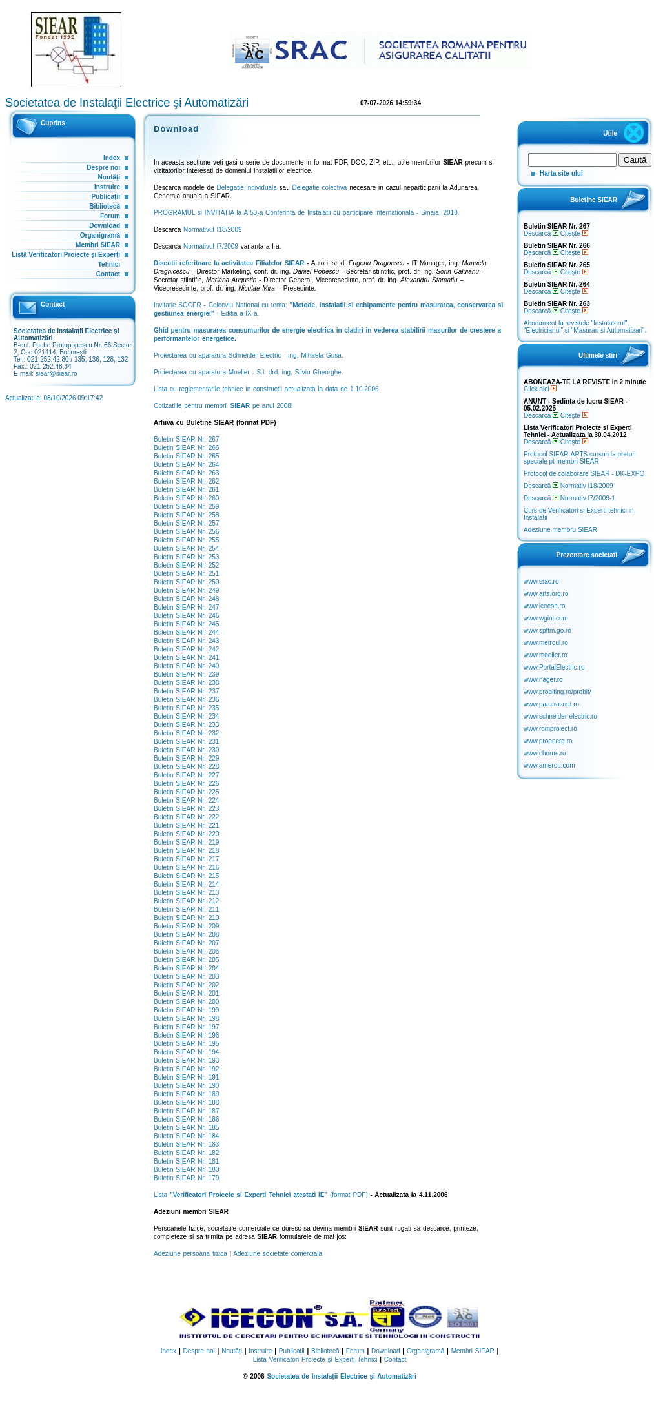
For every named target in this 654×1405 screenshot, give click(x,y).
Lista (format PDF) (261, 1194)
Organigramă (100, 235)
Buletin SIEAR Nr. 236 (186, 699)
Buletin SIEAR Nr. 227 (186, 775)
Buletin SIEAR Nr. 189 (186, 1094)
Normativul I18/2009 (212, 229)
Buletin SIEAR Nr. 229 (186, 758)
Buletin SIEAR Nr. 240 (186, 666)
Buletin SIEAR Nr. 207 (186, 943)
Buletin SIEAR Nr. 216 (186, 867)
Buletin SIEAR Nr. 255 (186, 540)
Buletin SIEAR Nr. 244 (186, 632)
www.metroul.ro (546, 642)
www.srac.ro (541, 581)
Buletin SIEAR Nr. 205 (186, 959)
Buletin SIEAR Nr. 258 (186, 514)
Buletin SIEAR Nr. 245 (186, 624)
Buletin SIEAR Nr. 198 (186, 1018)
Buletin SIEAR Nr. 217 (186, 859)
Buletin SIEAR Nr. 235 (186, 708)
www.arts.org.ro (546, 593)
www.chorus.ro (545, 753)
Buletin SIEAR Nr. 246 (186, 615)
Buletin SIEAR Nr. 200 (186, 1001)
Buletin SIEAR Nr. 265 (186, 456)
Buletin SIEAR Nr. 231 (186, 741)
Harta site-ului (561, 173)
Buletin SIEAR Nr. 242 (186, 649)
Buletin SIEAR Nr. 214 (186, 884)
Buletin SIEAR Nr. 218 (186, 850)
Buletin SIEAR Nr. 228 (186, 766)
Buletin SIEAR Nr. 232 (186, 733)
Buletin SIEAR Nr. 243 (186, 640)
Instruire (107, 186)
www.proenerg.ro (548, 740)
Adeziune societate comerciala (277, 1253)
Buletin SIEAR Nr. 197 (186, 1027)
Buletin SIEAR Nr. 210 (186, 917)
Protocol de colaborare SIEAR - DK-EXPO (584, 473)
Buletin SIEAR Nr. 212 (186, 901)
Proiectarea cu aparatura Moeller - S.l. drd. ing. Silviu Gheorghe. (248, 372)
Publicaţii (106, 196)
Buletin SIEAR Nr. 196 (186, 1035)
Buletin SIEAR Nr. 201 (186, 993)
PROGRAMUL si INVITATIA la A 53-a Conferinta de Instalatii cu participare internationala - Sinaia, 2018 (306, 212)
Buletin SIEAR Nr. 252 (186, 565)
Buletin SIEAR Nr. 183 (186, 1144)
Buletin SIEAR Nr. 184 (186, 1136)
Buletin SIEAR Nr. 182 (186, 1152)
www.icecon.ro (544, 606)
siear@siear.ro (56, 373)
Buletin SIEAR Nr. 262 (186, 481)
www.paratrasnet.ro (551, 704)
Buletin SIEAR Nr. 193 (186, 1060)
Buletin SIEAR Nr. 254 (186, 548)
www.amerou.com (549, 765)
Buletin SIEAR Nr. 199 (186, 1010)
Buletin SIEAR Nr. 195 (186, 1043)
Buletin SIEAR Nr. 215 (186, 875)
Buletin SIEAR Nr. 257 (186, 523)
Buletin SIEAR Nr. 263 (186, 473)
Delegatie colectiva (319, 187)
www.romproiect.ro (550, 728)
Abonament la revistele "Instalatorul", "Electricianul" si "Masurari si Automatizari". (585, 327)
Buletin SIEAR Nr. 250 (186, 582)
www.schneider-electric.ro (560, 716)
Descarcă (541, 233)
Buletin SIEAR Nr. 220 (186, 833)
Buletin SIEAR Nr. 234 (186, 716)
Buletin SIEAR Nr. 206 (186, 951)
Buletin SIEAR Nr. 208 (186, 934)
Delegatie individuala (247, 187)
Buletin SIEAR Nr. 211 (186, 909)
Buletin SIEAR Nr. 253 (186, 556)
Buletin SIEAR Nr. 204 (186, 968)
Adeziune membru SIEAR (560, 529)
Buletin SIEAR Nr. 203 (186, 976)
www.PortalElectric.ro (554, 667)
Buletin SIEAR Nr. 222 (186, 817)
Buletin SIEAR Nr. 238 (186, 682)
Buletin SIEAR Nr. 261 (186, 489)
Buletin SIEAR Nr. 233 (186, 724)
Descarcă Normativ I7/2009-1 (569, 498)
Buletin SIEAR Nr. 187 (186, 1110)
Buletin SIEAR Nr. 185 (186, 1127)
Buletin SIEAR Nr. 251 (186, 573)
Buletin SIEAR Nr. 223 (186, 808)
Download (104, 225)
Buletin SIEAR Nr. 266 (186, 447)
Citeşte (574, 233)
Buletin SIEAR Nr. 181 (186, 1161)
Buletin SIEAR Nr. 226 (186, 783)
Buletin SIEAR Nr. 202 (186, 985)
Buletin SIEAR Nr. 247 (186, 607)
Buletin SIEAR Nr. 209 (186, 926)
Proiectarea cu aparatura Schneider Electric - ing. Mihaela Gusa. (248, 355)
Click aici (540, 389)
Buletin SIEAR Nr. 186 (186, 1119)
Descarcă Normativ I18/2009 (568, 485)
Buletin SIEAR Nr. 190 (186, 1085)
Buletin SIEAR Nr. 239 (186, 674)
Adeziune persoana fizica (190, 1253)
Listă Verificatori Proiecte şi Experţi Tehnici (315, 1359)
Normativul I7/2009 (210, 246)
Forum (110, 216)
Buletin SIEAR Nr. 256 (186, 531)
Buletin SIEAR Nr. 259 (186, 506)
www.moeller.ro (545, 655)
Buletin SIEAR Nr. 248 (186, 598)
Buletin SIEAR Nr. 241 (186, 657)
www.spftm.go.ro (547, 630)
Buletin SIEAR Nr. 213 (186, 892)
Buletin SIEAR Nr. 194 (186, 1052)
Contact (108, 274)
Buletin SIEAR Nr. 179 (186, 1178)
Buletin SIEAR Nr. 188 (186, 1102)
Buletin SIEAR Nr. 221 (186, 825)
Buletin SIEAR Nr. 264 (186, 464)
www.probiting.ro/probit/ (557, 691)
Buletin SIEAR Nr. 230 (186, 750)
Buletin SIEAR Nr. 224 (186, 800)
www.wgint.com (546, 618)
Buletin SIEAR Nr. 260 (186, 498)
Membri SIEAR (98, 245)
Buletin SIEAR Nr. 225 (186, 791)
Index (111, 157)
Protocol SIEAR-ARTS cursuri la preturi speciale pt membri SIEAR (580, 458)
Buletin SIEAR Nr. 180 (186, 1169)
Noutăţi (109, 177)
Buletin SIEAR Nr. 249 (186, 590)
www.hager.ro (543, 679)
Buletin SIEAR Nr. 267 (186, 439)
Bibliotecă (104, 206)
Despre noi (103, 167)
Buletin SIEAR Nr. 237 (186, 691)
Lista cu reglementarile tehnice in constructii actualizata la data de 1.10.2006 (266, 389)
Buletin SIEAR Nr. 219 (186, 842)
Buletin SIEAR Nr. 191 (186, 1077)
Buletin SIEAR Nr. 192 (186, 1068)
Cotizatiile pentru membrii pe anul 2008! (223, 405)
